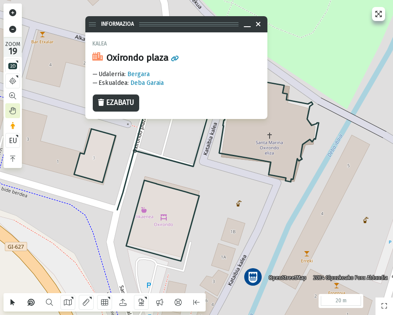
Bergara (138, 74)
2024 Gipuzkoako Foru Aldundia (350, 278)
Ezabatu (116, 102)
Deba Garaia (147, 83)
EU (13, 140)
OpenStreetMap (287, 278)
